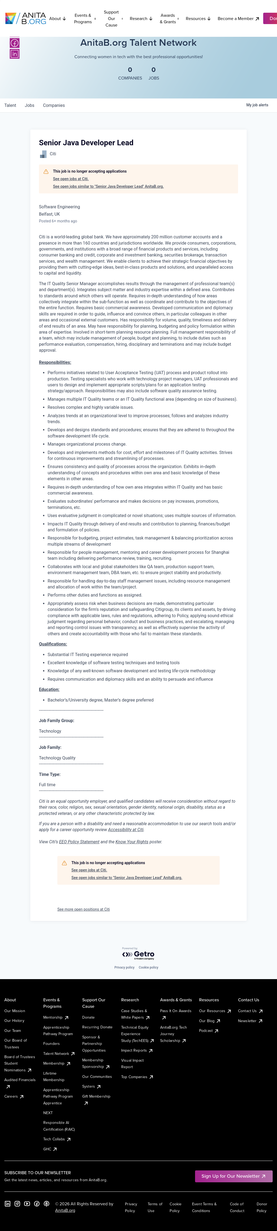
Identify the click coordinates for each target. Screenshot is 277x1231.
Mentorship (56, 1017)
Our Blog (210, 1020)
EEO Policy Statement (79, 841)
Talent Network (59, 1053)
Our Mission (14, 1010)
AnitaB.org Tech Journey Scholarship (173, 1034)
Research (141, 18)
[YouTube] (27, 1203)
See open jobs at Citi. (71, 179)
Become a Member (239, 18)
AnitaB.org (65, 1210)
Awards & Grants (169, 18)
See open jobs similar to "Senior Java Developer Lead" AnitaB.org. (108, 186)
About (58, 18)
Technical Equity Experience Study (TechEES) (138, 1034)
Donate (88, 1017)
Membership (57, 1063)
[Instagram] (17, 1203)
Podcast (209, 1030)
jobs (29, 105)
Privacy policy (124, 967)
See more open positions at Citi (83, 909)
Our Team (12, 1030)
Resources (198, 18)
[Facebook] (15, 43)
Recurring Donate (97, 1027)
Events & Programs (85, 18)
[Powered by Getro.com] (138, 953)
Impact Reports (137, 1050)
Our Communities (97, 1076)
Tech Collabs (57, 1139)
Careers (14, 1096)
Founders (51, 1043)
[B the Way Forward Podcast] (46, 1203)
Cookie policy (148, 967)
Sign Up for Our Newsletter (234, 1176)
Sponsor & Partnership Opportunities (94, 1043)
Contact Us (250, 1010)
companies (54, 105)
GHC (50, 1149)
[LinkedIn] (15, 54)
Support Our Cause (113, 18)
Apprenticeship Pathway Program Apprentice (58, 1096)
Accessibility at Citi (126, 829)
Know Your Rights (132, 841)
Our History (14, 1020)
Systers (91, 1086)
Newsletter (250, 1020)
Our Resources (215, 1010)
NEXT (48, 1112)
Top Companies (137, 1076)
